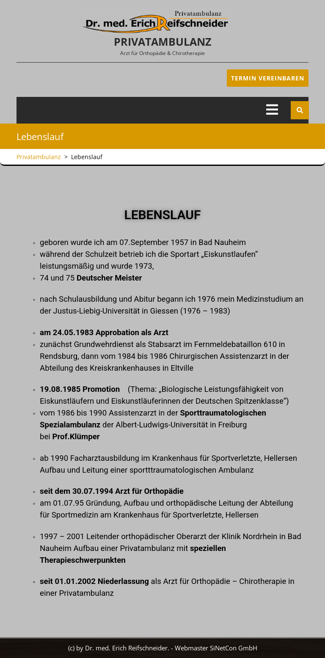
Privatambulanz (162, 41)
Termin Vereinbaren (267, 78)
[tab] (272, 110)
